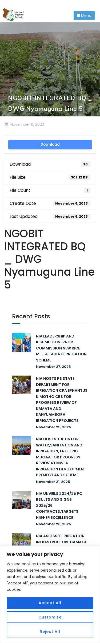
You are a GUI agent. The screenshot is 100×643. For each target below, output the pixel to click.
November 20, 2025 (53, 524)
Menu (84, 15)
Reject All (50, 631)
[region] (50, 594)
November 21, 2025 (53, 481)
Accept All (50, 602)
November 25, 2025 (53, 427)
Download (50, 144)
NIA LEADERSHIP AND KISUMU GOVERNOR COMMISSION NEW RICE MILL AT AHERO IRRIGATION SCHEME (61, 348)
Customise (50, 617)
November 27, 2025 (53, 366)
